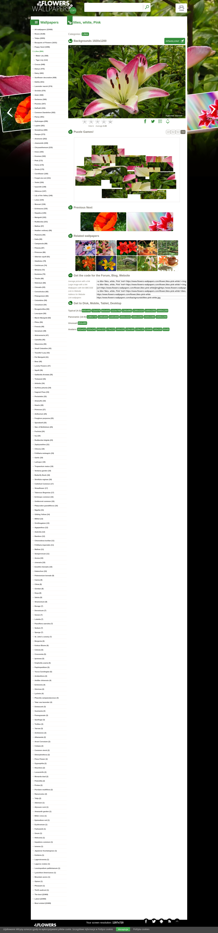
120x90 (148, 329)
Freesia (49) (39, 326)
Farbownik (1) (40, 829)
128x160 (130, 329)
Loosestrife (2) (40, 772)
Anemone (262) (41, 139)
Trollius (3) (39, 724)
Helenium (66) (40, 283)
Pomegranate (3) (41, 715)
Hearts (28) (39, 405)
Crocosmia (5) (40, 654)
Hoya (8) (38, 593)
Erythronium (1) (41, 825)
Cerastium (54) (40, 305)
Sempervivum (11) (42, 554)
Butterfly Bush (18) (42, 475)
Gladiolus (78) (40, 261)
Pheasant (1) (40, 886)
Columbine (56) (41, 300)
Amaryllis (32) (40, 401)
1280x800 (103, 317)
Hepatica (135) (40, 213)
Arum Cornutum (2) (42, 741)
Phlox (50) (39, 322)
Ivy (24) (38, 436)
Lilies (85, 34)
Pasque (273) (40, 134)
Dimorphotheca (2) (42, 755)
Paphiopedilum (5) (42, 667)
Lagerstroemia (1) (42, 859)
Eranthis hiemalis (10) (43, 567)
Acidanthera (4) (41, 676)
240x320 (101, 329)
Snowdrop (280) (41, 130)
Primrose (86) (40, 252)
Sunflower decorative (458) (45, 77)
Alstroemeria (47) (42, 335)
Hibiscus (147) (40, 191)
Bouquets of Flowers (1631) (46, 43)
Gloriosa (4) (39, 689)
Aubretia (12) (40, 532)
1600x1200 (162, 310)
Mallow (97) (39, 226)
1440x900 (114, 317)
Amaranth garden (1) (43, 811)
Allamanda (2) (40, 737)
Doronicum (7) (40, 610)
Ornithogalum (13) (42, 523)
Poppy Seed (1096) (42, 47)
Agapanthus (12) (41, 527)
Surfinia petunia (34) (43, 388)
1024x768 (116, 310)
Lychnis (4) (39, 693)
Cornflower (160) (41, 174)
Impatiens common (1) (44, 842)
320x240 (91, 329)
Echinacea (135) (41, 209)
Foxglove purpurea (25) (44, 418)
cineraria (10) (40, 562)
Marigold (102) (40, 217)
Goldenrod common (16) (44, 501)
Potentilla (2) (40, 781)
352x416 (82, 329)
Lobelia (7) (39, 619)
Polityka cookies (141, 929)
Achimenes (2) (40, 733)
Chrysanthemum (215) (44, 147)
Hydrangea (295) (41, 121)
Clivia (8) (38, 584)
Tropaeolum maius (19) (44, 466)
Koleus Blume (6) (42, 645)
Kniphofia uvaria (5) (43, 663)
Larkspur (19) (40, 462)
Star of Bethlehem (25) (44, 427)
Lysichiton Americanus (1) (45, 873)
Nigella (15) (39, 510)
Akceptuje (123, 929)
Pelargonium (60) (41, 296)
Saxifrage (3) (40, 720)
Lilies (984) (39, 51)
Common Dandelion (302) (45, 112)
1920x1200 (161, 317)
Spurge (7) (39, 632)
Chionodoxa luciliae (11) (44, 541)
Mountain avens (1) (42, 877)
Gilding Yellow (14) (42, 514)
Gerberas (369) (41, 99)
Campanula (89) (41, 243)
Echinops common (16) (44, 497)
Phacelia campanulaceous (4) (46, 698)
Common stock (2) (42, 750)
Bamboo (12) (40, 536)
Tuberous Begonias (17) (44, 492)
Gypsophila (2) (40, 763)
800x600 (105, 310)
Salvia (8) (38, 597)
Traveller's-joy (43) (42, 353)
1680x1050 (137, 317)
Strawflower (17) (41, 488)
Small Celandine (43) (43, 348)
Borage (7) (39, 606)
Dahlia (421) (39, 82)
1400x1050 (150, 310)
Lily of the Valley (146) (44, 195)
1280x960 (127, 310)
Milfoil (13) (39, 519)
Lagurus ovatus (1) (42, 864)
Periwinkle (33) (41, 396)
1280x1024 (138, 310)
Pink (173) (39, 160)
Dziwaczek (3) (40, 707)
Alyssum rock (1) (41, 807)
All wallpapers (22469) (44, 29)
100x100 (157, 329)
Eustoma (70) (40, 274)
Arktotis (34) (40, 383)
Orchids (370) (40, 91)
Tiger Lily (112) (42, 60)
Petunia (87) (39, 248)
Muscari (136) (40, 204)
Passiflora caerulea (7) (44, 624)
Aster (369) (39, 95)
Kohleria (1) (39, 855)
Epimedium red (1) (42, 820)
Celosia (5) (39, 650)
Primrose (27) (40, 409)
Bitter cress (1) (41, 816)
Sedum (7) (39, 628)
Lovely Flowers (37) (43, 366)
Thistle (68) (39, 278)
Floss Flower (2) (41, 759)
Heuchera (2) (40, 768)
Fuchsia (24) (40, 431)
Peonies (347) (40, 104)
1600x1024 (125, 317)
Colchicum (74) (41, 265)
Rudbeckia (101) (41, 222)
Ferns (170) (39, 165)
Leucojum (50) (40, 313)
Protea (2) (39, 785)
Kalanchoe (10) (41, 571)
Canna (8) (38, 580)
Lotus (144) (39, 200)
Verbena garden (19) (43, 471)
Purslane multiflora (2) (44, 790)
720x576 (96, 310)
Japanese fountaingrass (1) (46, 851)
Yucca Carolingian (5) (43, 672)
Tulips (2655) (40, 38)
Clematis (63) (40, 287)
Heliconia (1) (40, 838)
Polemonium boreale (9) (44, 575)
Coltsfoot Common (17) (44, 484)
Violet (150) (39, 182)
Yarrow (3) (39, 728)
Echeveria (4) (40, 685)
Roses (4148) (40, 34)
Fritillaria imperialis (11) (44, 545)
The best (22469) (41, 894)
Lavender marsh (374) (43, 86)
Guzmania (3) (40, 711)
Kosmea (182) (40, 156)
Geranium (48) (40, 331)
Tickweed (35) (40, 379)
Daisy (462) (39, 73)
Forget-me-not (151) (43, 178)
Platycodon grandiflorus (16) (46, 506)
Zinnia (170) (39, 169)
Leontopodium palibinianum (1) (47, 868)
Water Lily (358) (42, 56)
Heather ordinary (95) (43, 230)
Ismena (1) (39, 846)
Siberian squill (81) (42, 257)
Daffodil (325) (40, 108)
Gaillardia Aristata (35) (44, 375)
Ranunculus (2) (41, 794)
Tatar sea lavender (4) (43, 702)
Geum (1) (38, 833)
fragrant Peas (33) (42, 392)
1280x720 (92, 317)
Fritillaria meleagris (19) (44, 453)
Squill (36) (39, 370)
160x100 (120, 329)
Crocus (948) (40, 64)
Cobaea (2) (39, 746)
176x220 (110, 329)
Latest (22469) (40, 899)
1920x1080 (149, 317)
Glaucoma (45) (40, 344)
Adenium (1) (40, 803)
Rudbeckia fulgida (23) (44, 440)
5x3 (178, 132)
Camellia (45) (40, 340)
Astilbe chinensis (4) (43, 680)
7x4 (183, 132)
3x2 (173, 132)
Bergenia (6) (40, 641)
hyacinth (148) (40, 187)
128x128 (139, 329)
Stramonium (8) (41, 602)
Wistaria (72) (40, 270)
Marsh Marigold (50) (43, 318)
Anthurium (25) (41, 414)
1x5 (168, 132)
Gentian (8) (39, 589)
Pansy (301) (39, 117)
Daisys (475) (40, 69)
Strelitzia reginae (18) (43, 479)
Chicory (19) (40, 449)
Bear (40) (38, 361)
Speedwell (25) (40, 423)
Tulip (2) (38, 798)
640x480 (86, 310)
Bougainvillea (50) (42, 309)
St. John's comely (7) (43, 637)
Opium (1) (39, 881)
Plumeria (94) (40, 235)
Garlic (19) (39, 458)
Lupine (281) (40, 126)
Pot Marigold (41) (41, 357)
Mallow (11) (39, 549)
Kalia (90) (38, 239)
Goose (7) (39, 615)
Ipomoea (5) (39, 658)
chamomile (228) (41, 143)
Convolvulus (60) (41, 292)
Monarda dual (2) (41, 776)
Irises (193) (39, 152)
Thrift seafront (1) (42, 890)
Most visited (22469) (43, 903)
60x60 (166, 329)
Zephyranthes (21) (42, 444)
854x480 (82, 323)
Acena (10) (39, 558)
